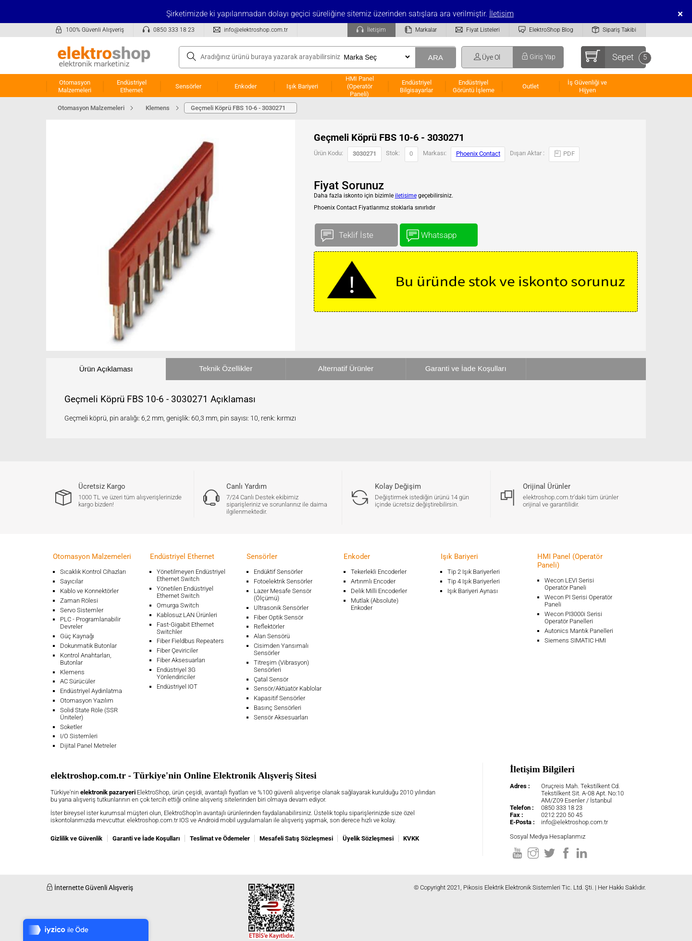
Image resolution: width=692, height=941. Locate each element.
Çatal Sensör (271, 679)
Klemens (72, 672)
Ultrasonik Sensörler (281, 607)
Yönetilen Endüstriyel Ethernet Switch (185, 592)
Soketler (71, 727)
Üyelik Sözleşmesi (368, 838)
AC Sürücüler (77, 681)
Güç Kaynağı (77, 636)
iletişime (406, 195)
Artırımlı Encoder (373, 581)
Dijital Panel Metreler (88, 745)
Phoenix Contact (478, 153)
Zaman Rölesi (79, 600)
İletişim (501, 13)
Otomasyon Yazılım (86, 700)
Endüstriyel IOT (177, 686)
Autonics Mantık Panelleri (578, 630)
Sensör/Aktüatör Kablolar (287, 688)
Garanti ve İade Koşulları (466, 368)
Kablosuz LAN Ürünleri (187, 615)
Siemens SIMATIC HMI (575, 640)
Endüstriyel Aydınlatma (91, 690)
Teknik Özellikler (225, 368)
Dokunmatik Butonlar (88, 645)
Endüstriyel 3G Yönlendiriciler (176, 673)
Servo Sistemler (81, 610)
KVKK (411, 838)
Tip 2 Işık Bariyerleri (473, 571)
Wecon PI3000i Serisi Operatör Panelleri (573, 617)
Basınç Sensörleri (277, 707)
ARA (435, 57)
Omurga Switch (178, 605)
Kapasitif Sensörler (279, 698)
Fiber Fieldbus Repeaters (190, 640)
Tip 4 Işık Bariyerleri (473, 581)
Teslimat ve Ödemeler (220, 838)
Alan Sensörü (272, 636)
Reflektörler (269, 626)
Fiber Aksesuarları (181, 660)
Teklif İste (356, 232)
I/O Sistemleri (79, 736)
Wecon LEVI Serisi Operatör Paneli (569, 584)
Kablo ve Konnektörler (89, 590)
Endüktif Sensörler (278, 571)
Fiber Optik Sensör (278, 617)
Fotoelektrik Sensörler (283, 581)
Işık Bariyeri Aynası (472, 590)
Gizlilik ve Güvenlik (76, 838)
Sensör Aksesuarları (281, 717)
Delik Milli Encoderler (379, 590)
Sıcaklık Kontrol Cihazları (93, 571)
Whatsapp (438, 232)
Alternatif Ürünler (345, 368)
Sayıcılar (71, 581)
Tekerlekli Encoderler (379, 571)
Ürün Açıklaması (106, 369)
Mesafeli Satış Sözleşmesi (296, 838)
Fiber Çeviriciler (177, 650)
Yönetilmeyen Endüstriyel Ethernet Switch (191, 575)
